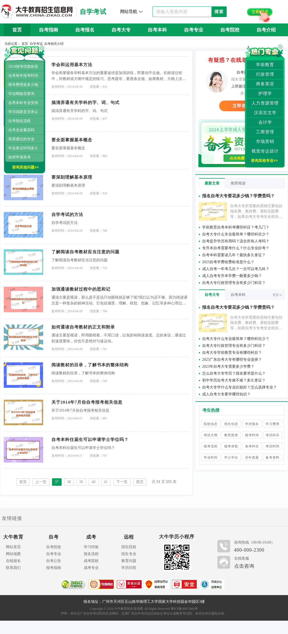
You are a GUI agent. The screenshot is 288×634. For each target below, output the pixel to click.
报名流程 (91, 554)
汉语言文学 (265, 112)
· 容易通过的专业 (20, 139)
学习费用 (272, 424)
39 (81, 482)
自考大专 (121, 30)
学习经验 (91, 547)
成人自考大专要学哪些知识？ (226, 394)
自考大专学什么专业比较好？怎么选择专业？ (239, 387)
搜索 (218, 11)
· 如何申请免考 (18, 157)
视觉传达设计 (265, 151)
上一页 (40, 482)
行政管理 (265, 74)
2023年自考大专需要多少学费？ (228, 366)
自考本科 (157, 30)
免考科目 (252, 446)
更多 (277, 294)
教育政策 (231, 435)
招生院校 (128, 547)
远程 (129, 537)
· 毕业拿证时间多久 (22, 148)
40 (93, 482)
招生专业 (128, 554)
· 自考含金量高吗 (20, 130)
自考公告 (53, 561)
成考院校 (91, 561)
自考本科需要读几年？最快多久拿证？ (234, 255)
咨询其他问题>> (25, 167)
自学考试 (36, 43)
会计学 (265, 122)
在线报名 (13, 561)
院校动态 (211, 424)
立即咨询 (242, 105)
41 (106, 482)
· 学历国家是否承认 (22, 112)
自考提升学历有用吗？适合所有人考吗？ (235, 241)
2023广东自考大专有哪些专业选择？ (232, 360)
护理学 (265, 93)
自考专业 (193, 30)
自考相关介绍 (53, 43)
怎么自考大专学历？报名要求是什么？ (234, 373)
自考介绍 (266, 30)
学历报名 (252, 424)
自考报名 (84, 30)
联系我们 (13, 568)
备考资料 (272, 457)
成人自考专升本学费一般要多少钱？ (232, 276)
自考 (54, 537)
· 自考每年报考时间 (22, 76)
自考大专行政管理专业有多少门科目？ (234, 283)
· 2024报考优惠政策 (22, 67)
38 (69, 482)
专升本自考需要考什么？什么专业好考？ (235, 248)
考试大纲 (211, 435)
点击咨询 (244, 566)
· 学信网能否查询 (20, 94)
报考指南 (53, 568)
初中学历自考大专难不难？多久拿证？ (234, 380)
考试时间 (272, 446)
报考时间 (252, 435)
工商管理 (265, 132)
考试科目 (272, 435)
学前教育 (265, 64)
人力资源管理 (265, 103)
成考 (91, 537)
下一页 (121, 482)
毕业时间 (211, 457)
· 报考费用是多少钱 (22, 85)
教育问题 (128, 561)
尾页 (139, 482)
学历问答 (128, 568)
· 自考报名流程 (18, 121)
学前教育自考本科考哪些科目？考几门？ (235, 227)
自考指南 (48, 30)
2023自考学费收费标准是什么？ (228, 262)
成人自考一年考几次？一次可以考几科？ (235, 269)
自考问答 (144, 42)
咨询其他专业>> (264, 160)
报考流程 (211, 446)
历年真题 (252, 457)
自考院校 (229, 30)
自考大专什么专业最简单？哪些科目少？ (235, 234)
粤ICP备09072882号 (184, 609)
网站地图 (13, 554)
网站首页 (13, 547)
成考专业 (91, 568)
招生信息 (231, 424)
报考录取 (231, 446)
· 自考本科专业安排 (22, 103)
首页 (17, 30)
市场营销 (265, 141)
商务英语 (265, 84)
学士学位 (231, 457)
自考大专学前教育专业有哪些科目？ (232, 353)
